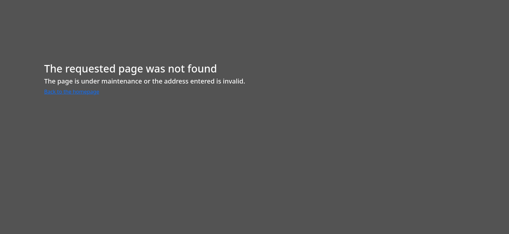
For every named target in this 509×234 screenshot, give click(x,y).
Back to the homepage (71, 91)
